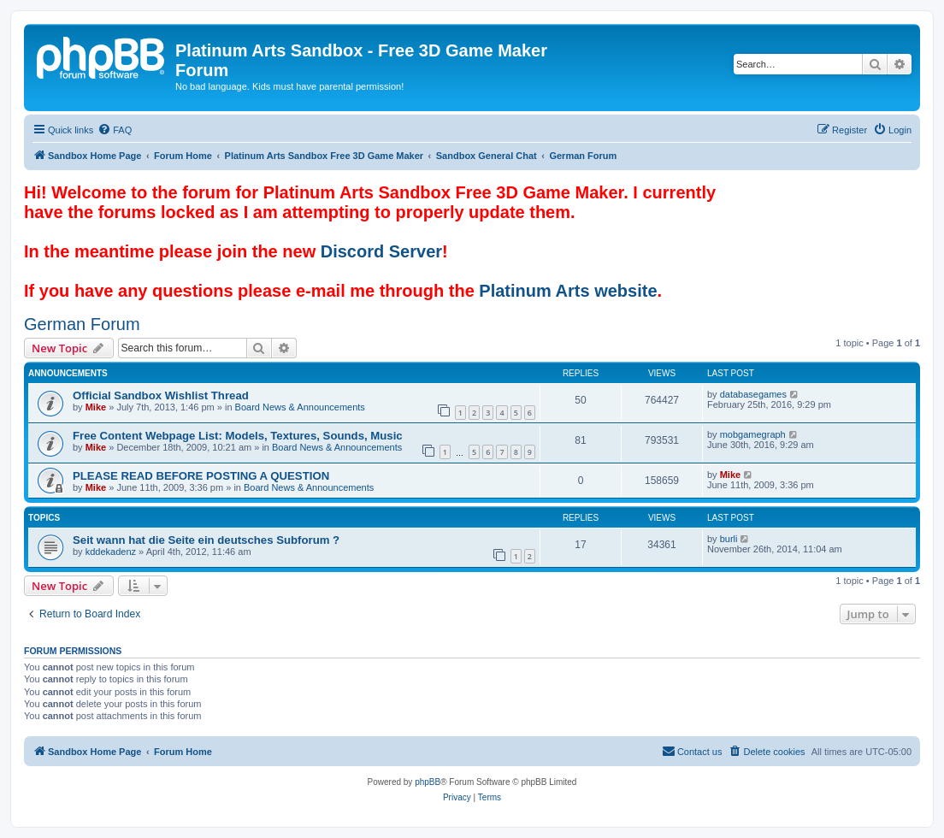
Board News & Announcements (300, 407)
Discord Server (381, 251)
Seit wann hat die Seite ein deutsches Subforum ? (206, 540)
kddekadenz (111, 551)
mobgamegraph (753, 434)
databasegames (753, 394)
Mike (96, 407)
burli (729, 539)
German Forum (82, 324)
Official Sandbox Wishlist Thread (161, 395)
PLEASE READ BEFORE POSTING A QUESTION (201, 475)
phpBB (427, 782)
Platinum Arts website (568, 290)
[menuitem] (114, 130)
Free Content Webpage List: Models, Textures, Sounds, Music (238, 435)
